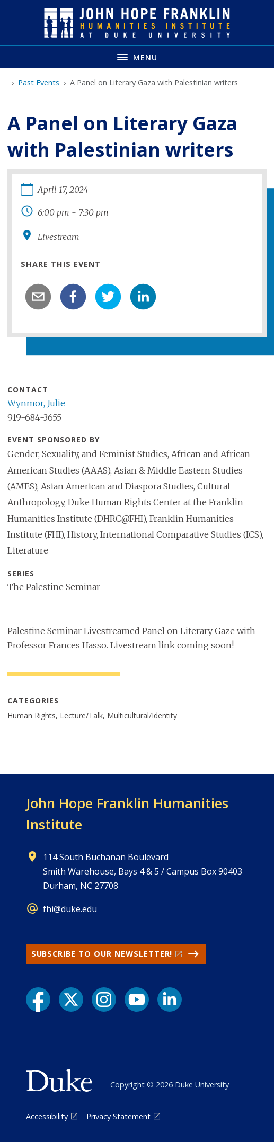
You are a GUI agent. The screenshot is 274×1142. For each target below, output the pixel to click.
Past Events (38, 82)
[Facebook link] (38, 999)
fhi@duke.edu (70, 909)
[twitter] (108, 296)
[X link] (71, 999)
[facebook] (73, 296)
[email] (38, 296)
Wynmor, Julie (36, 403)
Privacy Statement (118, 1116)
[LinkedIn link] (169, 999)
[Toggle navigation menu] (137, 56)
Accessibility (47, 1116)
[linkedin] (143, 296)
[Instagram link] (104, 999)
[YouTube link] (137, 999)
